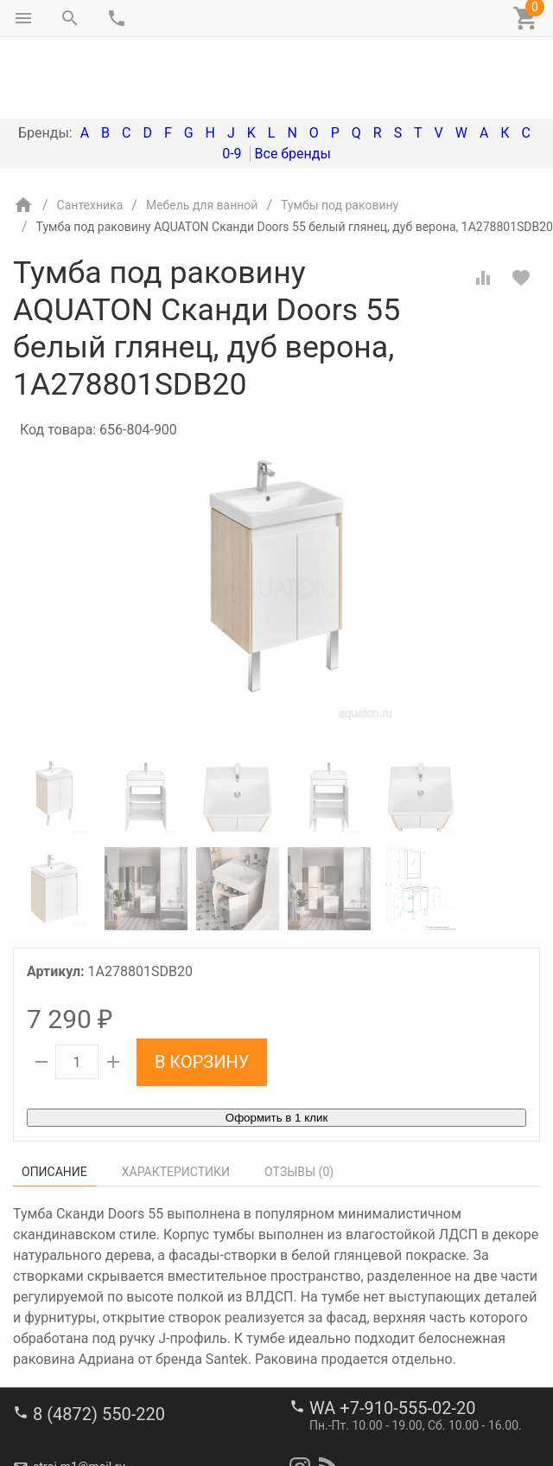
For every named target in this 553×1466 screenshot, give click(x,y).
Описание (54, 1099)
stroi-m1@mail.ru (79, 1410)
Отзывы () (299, 1099)
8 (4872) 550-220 (99, 1356)
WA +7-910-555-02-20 (392, 1350)
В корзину (202, 989)
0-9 (231, 81)
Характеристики (176, 1099)
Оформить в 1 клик (276, 1044)
